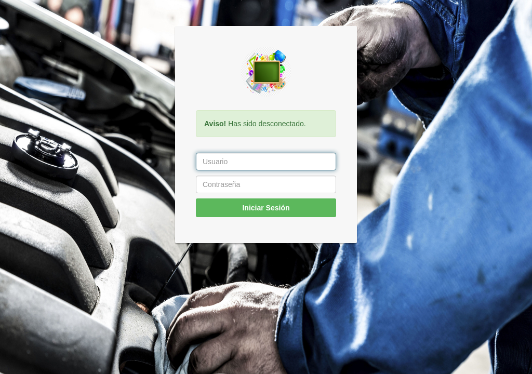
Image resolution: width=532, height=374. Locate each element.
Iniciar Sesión (265, 208)
